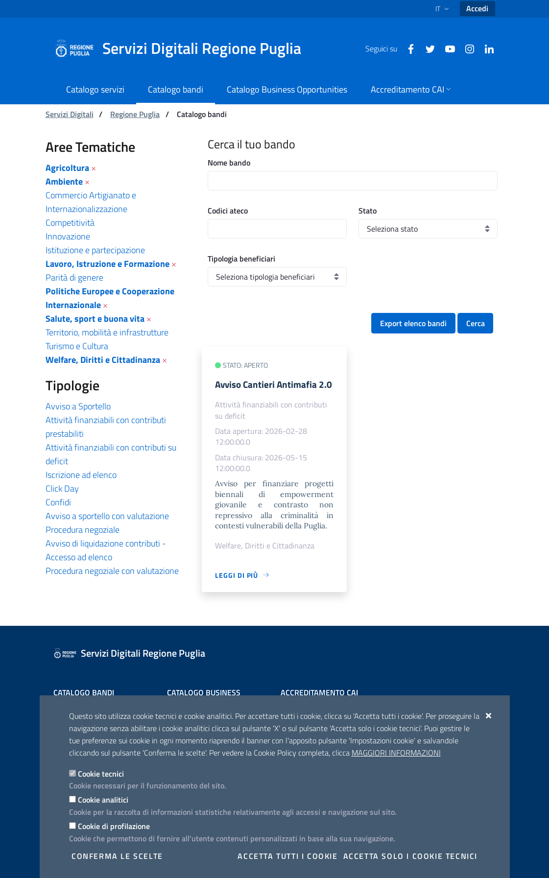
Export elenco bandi (413, 323)
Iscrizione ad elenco (81, 474)
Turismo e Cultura (77, 346)
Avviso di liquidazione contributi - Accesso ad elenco (106, 550)
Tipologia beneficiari (241, 258)
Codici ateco (228, 210)
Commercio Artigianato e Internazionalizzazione (91, 202)
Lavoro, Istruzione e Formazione (107, 263)
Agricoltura (67, 167)
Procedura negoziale (82, 529)
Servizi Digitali (70, 114)
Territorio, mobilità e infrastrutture (107, 332)
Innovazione (68, 236)
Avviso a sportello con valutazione (107, 515)
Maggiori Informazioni (396, 753)
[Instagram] (466, 48)
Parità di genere (74, 277)
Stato (367, 210)
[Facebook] (407, 48)
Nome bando (229, 162)
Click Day (62, 488)
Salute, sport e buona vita (95, 318)
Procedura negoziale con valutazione (112, 570)
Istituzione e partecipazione (95, 250)
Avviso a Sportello (78, 406)
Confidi (58, 502)
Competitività (70, 222)
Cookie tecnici (101, 774)
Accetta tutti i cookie (287, 856)
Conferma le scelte (117, 856)
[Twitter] (426, 48)
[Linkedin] (485, 48)
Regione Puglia (135, 114)
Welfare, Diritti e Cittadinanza (103, 359)
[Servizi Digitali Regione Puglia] (183, 48)
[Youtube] (446, 48)
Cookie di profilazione (114, 826)
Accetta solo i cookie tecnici (410, 856)
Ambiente (64, 181)
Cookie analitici (103, 800)
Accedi (477, 8)
